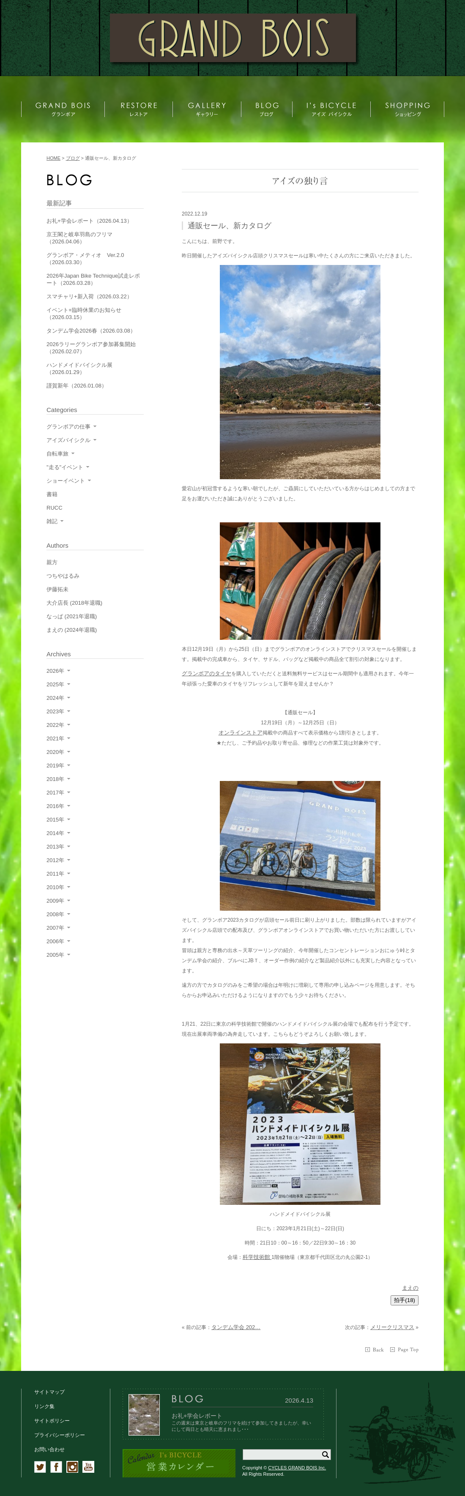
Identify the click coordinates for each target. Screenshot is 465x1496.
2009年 (55, 901)
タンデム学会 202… (235, 1327)
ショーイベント (65, 481)
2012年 (55, 860)
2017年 (55, 792)
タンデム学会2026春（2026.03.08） (91, 331)
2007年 (55, 928)
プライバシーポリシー (59, 1435)
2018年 (55, 779)
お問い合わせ (49, 1449)
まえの (410, 1288)
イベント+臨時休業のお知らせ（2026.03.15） (83, 313)
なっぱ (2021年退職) (71, 616)
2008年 (55, 914)
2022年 (55, 725)
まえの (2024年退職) (71, 630)
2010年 (55, 887)
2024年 (55, 698)
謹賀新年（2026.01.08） (76, 385)
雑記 (51, 521)
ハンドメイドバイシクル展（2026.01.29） (79, 368)
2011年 (55, 874)
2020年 (55, 752)
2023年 (55, 711)
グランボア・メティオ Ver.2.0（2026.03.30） (85, 258)
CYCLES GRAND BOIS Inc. (297, 1467)
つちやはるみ (62, 576)
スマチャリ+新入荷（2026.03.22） (89, 296)
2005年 (55, 955)
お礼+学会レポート (197, 1415)
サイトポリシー (52, 1421)
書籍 (51, 494)
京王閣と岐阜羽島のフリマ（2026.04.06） (79, 238)
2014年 (55, 833)
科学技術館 (257, 1257)
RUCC (54, 508)
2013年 (55, 847)
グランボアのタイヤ (206, 673)
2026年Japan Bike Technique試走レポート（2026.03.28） (93, 279)
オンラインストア (241, 732)
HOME (53, 158)
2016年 (55, 806)
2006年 (55, 941)
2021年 (55, 738)
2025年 (55, 684)
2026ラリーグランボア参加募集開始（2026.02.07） (91, 348)
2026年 (55, 671)
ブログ (73, 158)
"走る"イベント (64, 467)
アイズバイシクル (68, 440)
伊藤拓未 (57, 589)
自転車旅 (57, 453)
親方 (51, 562)
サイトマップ (49, 1392)
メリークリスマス (392, 1327)
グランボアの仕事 (68, 426)
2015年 (55, 819)
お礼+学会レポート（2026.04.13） (89, 221)
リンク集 (44, 1406)
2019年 (55, 765)
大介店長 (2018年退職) (74, 603)
